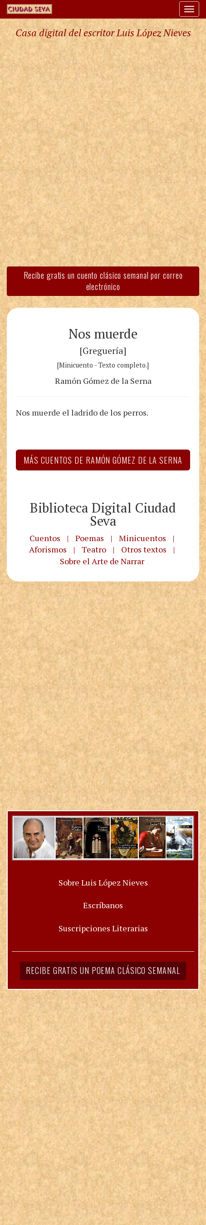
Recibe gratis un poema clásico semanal (103, 970)
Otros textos (144, 549)
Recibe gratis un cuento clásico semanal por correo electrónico (103, 281)
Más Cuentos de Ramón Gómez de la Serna (103, 460)
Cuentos (44, 538)
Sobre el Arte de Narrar (102, 561)
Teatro (94, 549)
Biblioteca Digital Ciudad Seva (103, 514)
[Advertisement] (103, 152)
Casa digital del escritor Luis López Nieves (103, 32)
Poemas (89, 538)
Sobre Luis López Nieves (103, 882)
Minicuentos (142, 538)
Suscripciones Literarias (103, 928)
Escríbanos (103, 905)
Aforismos (48, 549)
